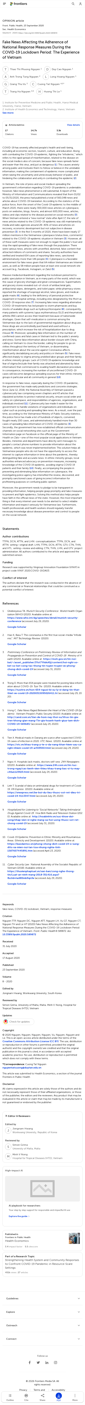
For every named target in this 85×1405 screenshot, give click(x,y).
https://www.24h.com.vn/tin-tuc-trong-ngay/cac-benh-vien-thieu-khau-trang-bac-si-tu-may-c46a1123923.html (43, 768)
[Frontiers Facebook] (29, 1362)
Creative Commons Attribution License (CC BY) (30, 1041)
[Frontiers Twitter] (38, 1362)
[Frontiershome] (19, 4)
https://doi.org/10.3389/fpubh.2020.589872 (38, 33)
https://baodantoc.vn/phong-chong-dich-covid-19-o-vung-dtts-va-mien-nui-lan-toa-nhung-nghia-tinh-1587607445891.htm (43, 847)
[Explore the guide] (19, 1216)
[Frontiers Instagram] (55, 1362)
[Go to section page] (42, 1240)
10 (58, 377)
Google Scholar (16, 626)
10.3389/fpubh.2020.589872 (19, 934)
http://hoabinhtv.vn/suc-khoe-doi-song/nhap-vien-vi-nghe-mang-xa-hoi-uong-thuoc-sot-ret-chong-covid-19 (43, 820)
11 (26, 403)
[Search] (73, 4)
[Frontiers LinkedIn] (47, 1362)
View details (73, 125)
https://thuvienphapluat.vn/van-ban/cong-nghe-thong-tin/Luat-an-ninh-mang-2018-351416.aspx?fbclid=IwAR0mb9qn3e (41, 875)
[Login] (80, 4)
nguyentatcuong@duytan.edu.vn (21, 1067)
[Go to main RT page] (42, 1264)
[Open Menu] (4, 4)
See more (8, 112)
